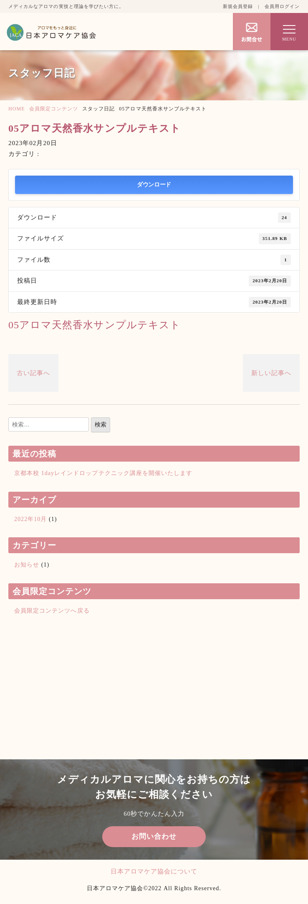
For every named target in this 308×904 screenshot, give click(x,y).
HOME (16, 109)
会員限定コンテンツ (53, 109)
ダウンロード (154, 184)
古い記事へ (33, 373)
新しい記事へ (271, 373)
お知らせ (26, 565)
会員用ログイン (282, 6)
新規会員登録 (238, 6)
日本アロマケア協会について (154, 871)
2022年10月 (30, 519)
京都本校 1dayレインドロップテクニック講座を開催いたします (103, 473)
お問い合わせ (154, 836)
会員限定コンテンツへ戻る (52, 611)
